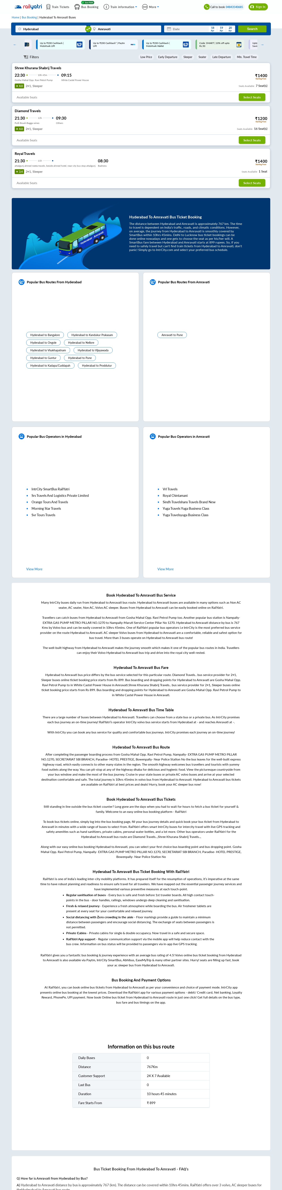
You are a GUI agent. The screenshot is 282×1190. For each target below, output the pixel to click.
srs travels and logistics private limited (60, 495)
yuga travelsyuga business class (185, 515)
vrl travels (170, 489)
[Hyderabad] (51, 28)
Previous (14, 44)
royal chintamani (175, 495)
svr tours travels (43, 515)
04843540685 (234, 7)
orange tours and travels (50, 502)
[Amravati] (125, 28)
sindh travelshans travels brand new (189, 502)
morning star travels (46, 508)
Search (252, 29)
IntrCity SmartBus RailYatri (51, 489)
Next (261, 44)
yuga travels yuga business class (186, 508)
